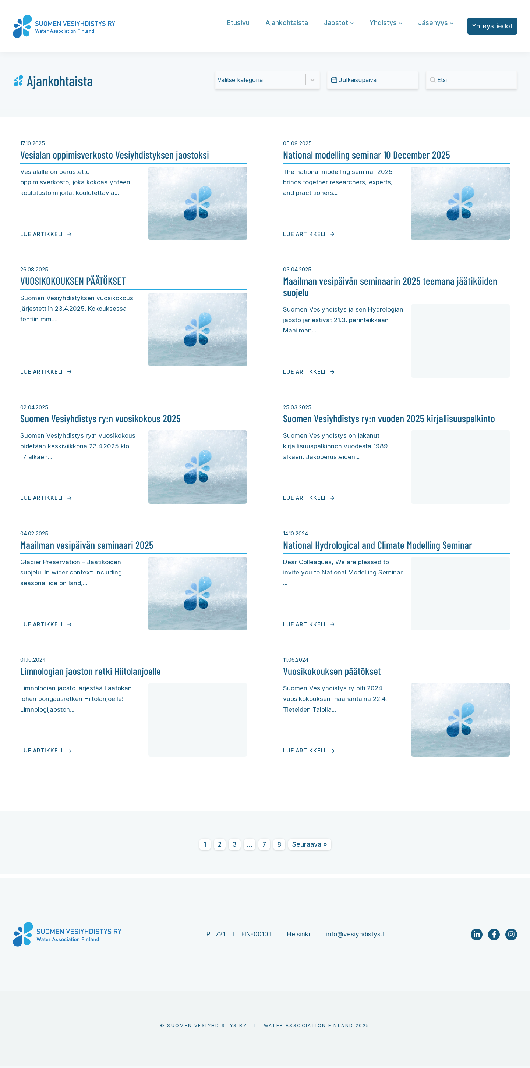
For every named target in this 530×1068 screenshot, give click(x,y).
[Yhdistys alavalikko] (401, 23)
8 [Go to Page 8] (279, 846)
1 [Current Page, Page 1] (205, 846)
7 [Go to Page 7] (264, 846)
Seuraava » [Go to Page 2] (309, 846)
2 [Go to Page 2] (220, 846)
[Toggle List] (312, 79)
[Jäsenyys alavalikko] (452, 23)
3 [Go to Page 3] (235, 846)
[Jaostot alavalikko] (352, 23)
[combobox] (260, 79)
